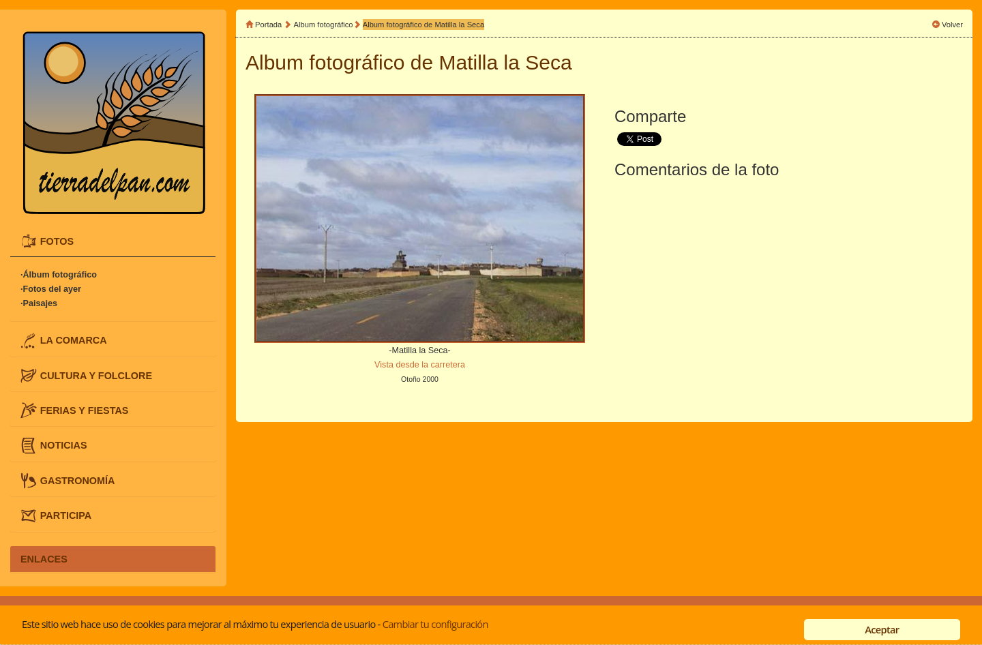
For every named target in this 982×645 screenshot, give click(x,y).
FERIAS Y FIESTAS (84, 410)
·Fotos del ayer (50, 289)
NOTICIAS (63, 445)
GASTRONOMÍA (77, 480)
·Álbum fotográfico (58, 275)
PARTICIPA (65, 515)
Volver (952, 24)
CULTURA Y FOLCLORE (96, 375)
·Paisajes (38, 303)
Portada (268, 24)
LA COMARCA (73, 340)
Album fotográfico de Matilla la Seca (423, 24)
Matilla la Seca (505, 62)
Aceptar (882, 629)
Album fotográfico (323, 24)
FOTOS (57, 240)
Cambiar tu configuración (435, 624)
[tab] (112, 241)
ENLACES (44, 559)
